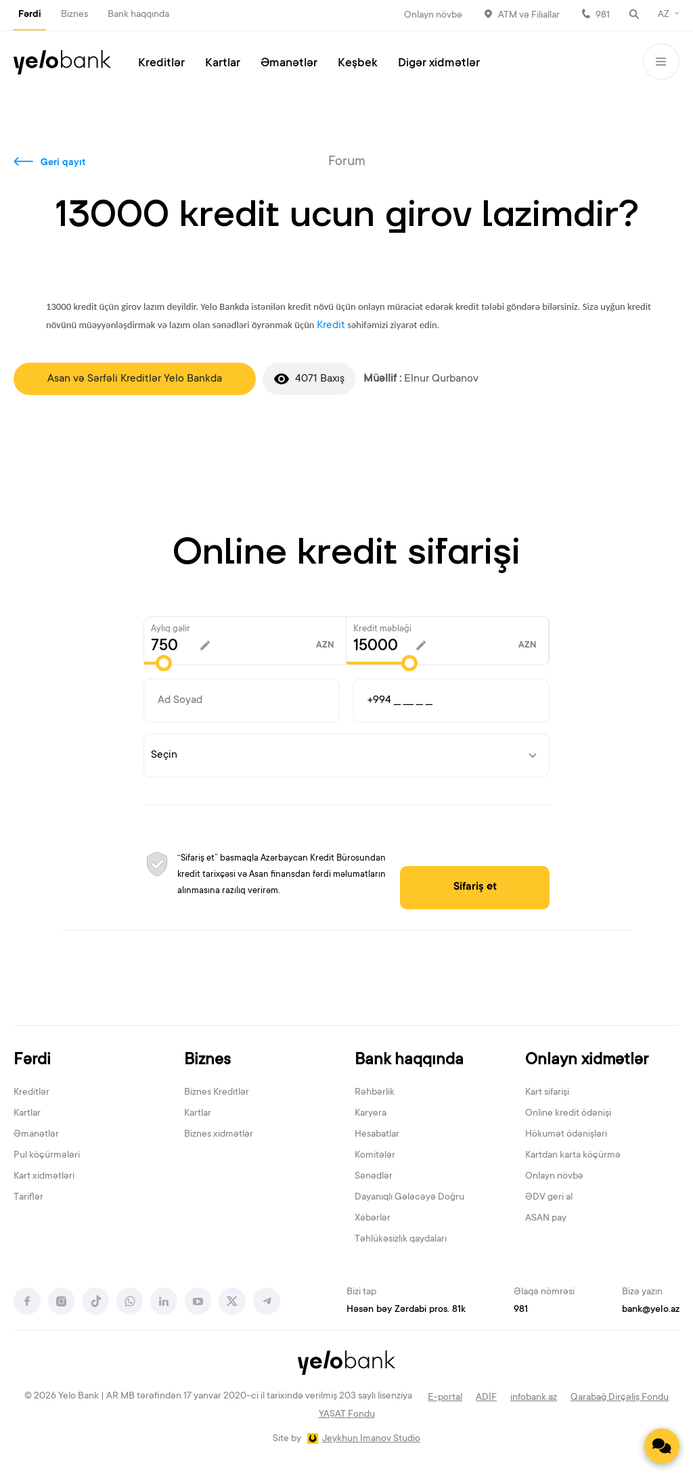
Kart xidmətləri (44, 1177)
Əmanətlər (289, 63)
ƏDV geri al (549, 1198)
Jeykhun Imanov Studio (371, 1439)
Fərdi (29, 14)
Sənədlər (374, 1177)
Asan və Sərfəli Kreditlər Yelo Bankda (134, 379)
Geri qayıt (63, 163)
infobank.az (533, 1397)
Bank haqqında (138, 14)
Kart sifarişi (547, 1093)
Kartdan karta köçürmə (573, 1156)
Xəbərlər (372, 1219)
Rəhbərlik (375, 1093)
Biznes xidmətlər (218, 1135)
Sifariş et (482, 888)
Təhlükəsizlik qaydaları (401, 1239)
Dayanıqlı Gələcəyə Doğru (409, 1198)
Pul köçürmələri (47, 1156)
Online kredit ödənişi (568, 1114)
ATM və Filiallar (529, 15)
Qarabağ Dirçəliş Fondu (620, 1397)
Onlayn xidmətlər (586, 1061)
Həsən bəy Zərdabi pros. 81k (406, 1310)
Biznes (74, 14)
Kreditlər (161, 63)
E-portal (445, 1397)
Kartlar (222, 63)
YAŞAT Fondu (347, 1415)
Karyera (370, 1114)
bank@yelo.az (650, 1310)
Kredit (331, 325)
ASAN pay (545, 1219)
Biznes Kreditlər (216, 1093)
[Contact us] (661, 1445)
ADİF (486, 1397)
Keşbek (358, 63)
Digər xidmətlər (439, 63)
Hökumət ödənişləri (566, 1135)
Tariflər (28, 1198)
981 (603, 15)
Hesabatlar (377, 1135)
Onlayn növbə (433, 15)
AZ (663, 14)
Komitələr (375, 1156)
